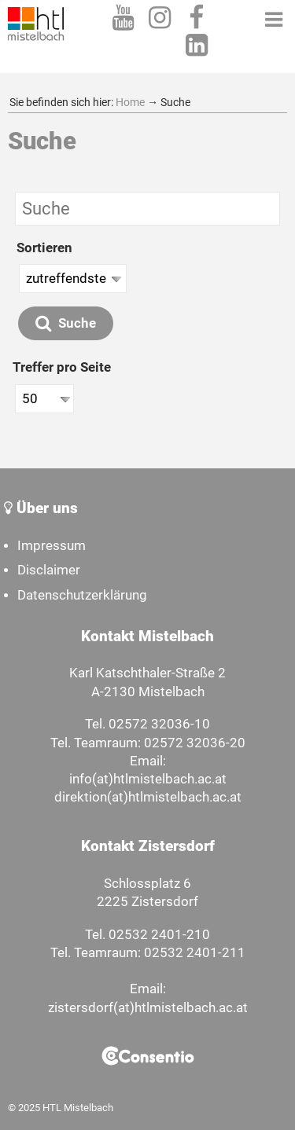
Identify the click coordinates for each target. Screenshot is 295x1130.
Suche (65, 323)
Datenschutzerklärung (82, 595)
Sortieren (44, 247)
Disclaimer (48, 570)
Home (130, 102)
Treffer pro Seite (62, 367)
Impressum (51, 545)
